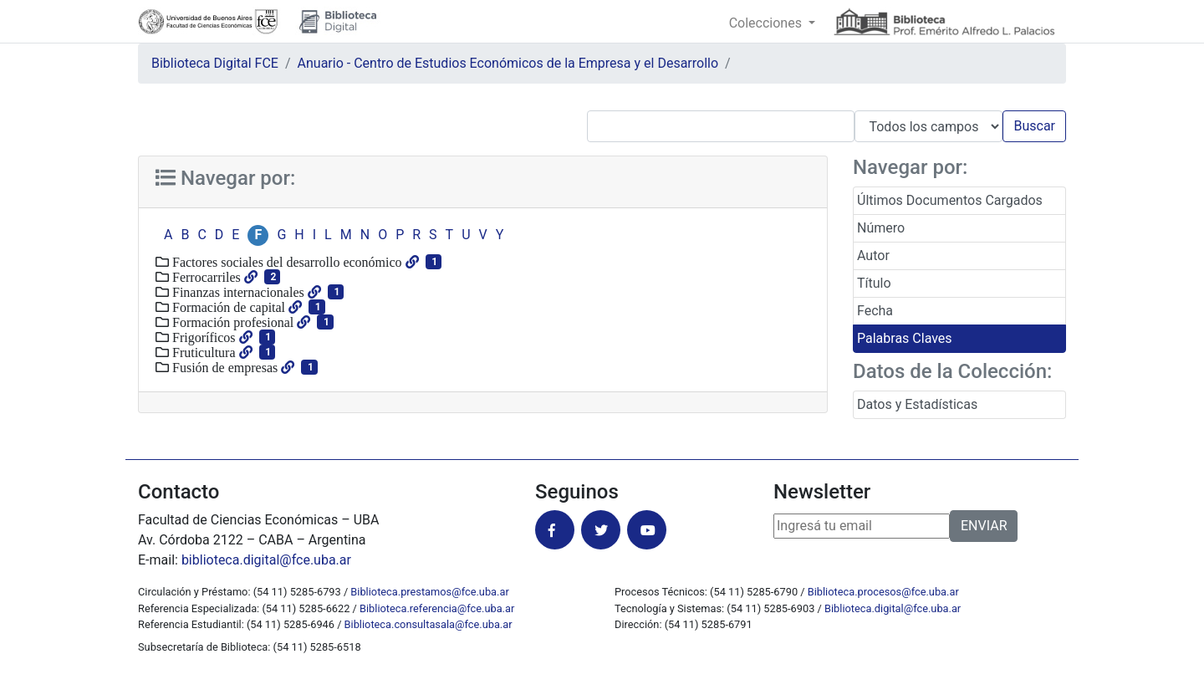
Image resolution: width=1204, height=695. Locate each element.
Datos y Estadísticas (917, 404)
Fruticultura (202, 352)
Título (874, 283)
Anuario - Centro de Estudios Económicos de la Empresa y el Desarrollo (508, 63)
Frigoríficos (202, 337)
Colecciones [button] (767, 23)
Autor (873, 255)
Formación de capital (227, 307)
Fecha (875, 311)
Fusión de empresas (223, 367)
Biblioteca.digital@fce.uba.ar (892, 608)
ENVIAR (984, 526)
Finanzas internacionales (236, 292)
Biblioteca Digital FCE (214, 63)
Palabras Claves (904, 338)
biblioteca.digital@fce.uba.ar (266, 560)
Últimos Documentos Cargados (950, 200)
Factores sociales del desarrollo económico (285, 261)
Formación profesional (231, 322)
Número (881, 228)
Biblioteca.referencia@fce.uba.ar (437, 608)
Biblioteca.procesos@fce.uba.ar (883, 591)
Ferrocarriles (205, 277)
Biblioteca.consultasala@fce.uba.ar (428, 624)
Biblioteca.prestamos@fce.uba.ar (429, 591)
